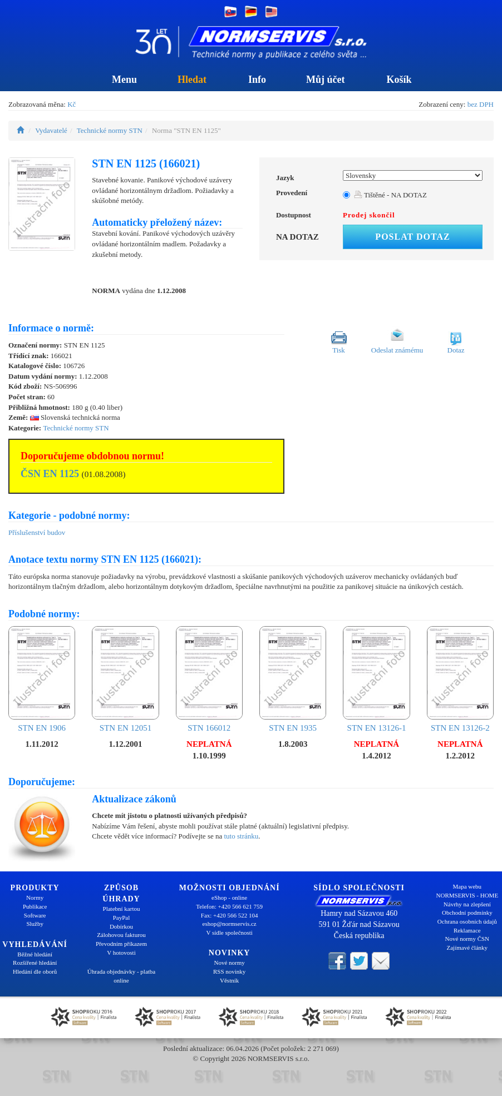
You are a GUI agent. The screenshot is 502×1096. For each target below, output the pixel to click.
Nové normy (229, 962)
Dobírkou (121, 926)
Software (35, 915)
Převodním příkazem (121, 943)
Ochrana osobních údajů (467, 921)
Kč (71, 104)
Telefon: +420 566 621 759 (229, 906)
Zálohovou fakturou (121, 934)
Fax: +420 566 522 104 (229, 915)
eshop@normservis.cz (230, 923)
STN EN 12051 (125, 679)
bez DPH (480, 104)
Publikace (35, 906)
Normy (34, 897)
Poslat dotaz (412, 236)
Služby (34, 923)
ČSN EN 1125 (50, 473)
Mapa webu (467, 886)
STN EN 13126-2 (460, 679)
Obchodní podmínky (467, 912)
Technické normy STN (109, 130)
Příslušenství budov (36, 532)
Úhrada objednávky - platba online (121, 976)
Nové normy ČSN (467, 938)
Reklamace (467, 930)
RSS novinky (229, 971)
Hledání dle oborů (35, 971)
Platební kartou (121, 908)
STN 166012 (209, 679)
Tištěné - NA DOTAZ (390, 195)
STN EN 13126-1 (376, 679)
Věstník (229, 980)
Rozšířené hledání (35, 962)
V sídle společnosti (229, 932)
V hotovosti (121, 952)
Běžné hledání (34, 954)
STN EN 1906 (41, 679)
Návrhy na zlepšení (467, 904)
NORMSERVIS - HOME (467, 895)
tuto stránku (241, 836)
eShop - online (229, 897)
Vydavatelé (51, 130)
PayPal (121, 917)
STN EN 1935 (292, 679)
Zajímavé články (467, 947)
